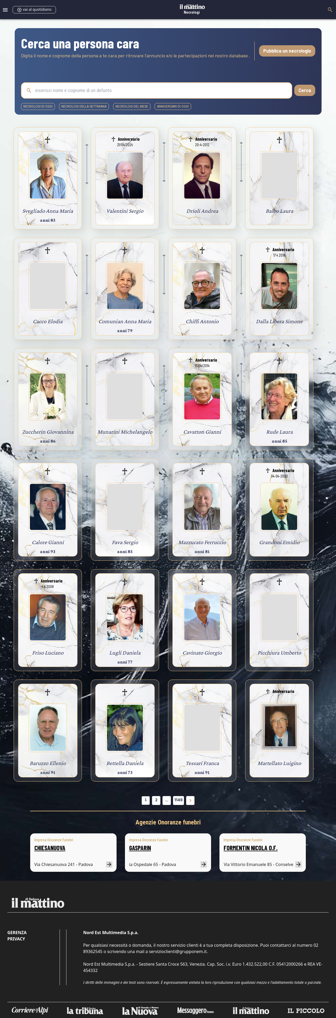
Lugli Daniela (124, 652)
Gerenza (17, 932)
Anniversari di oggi (173, 106)
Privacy (16, 939)
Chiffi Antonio (202, 321)
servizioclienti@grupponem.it (178, 951)
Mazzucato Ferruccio (202, 542)
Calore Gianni (48, 542)
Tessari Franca (202, 763)
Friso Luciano (48, 652)
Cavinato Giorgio (202, 652)
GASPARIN (140, 848)
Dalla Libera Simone (279, 321)
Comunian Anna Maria (124, 321)
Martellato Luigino (279, 763)
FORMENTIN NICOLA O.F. (250, 848)
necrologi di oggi (37, 106)
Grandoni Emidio (279, 542)
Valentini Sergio (124, 210)
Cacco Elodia (47, 321)
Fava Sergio (125, 542)
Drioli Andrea (202, 210)
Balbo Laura (279, 210)
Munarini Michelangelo (124, 431)
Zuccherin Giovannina (48, 431)
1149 (178, 800)
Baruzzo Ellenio (48, 763)
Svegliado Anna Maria (47, 210)
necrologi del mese (132, 106)
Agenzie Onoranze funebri (168, 822)
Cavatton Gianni (202, 431)
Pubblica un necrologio (287, 51)
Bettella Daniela (124, 763)
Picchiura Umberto (279, 652)
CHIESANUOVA (49, 848)
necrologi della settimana (84, 106)
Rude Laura (279, 431)
